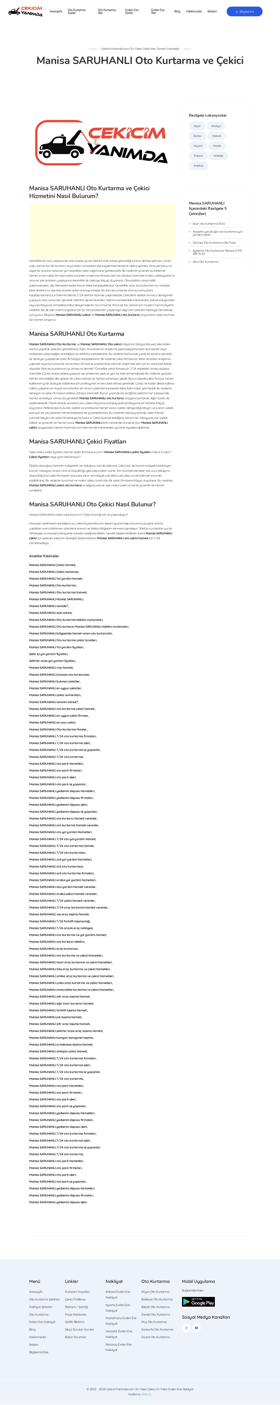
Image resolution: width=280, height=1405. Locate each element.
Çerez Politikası (75, 1300)
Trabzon (198, 156)
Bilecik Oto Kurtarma (155, 1307)
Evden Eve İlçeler (131, 11)
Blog (177, 12)
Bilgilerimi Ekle (38, 1352)
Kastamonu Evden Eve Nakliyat (121, 1321)
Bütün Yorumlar (75, 1337)
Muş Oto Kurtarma (154, 1322)
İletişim (212, 12)
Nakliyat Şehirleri (40, 1307)
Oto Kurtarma (38, 1315)
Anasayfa (56, 12)
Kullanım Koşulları (77, 1292)
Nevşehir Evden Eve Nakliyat (119, 1334)
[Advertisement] (102, 231)
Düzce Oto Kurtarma (155, 1337)
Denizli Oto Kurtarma (155, 1315)
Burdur (198, 136)
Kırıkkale (218, 156)
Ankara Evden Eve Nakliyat (118, 1295)
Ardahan (199, 166)
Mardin (217, 146)
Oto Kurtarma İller (107, 11)
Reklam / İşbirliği (76, 1307)
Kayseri (198, 146)
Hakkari (216, 136)
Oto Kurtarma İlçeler (77, 11)
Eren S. (146, 1394)
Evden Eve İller (157, 11)
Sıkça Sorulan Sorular (79, 1330)
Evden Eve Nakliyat (42, 1322)
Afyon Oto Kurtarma (155, 1292)
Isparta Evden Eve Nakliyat (118, 1308)
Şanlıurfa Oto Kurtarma (157, 1330)
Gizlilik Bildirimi (74, 1322)
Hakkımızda (194, 12)
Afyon (197, 126)
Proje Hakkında (75, 1315)
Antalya (215, 126)
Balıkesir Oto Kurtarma (156, 1300)
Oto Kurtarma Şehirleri (44, 1300)
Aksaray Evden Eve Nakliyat (119, 1347)
